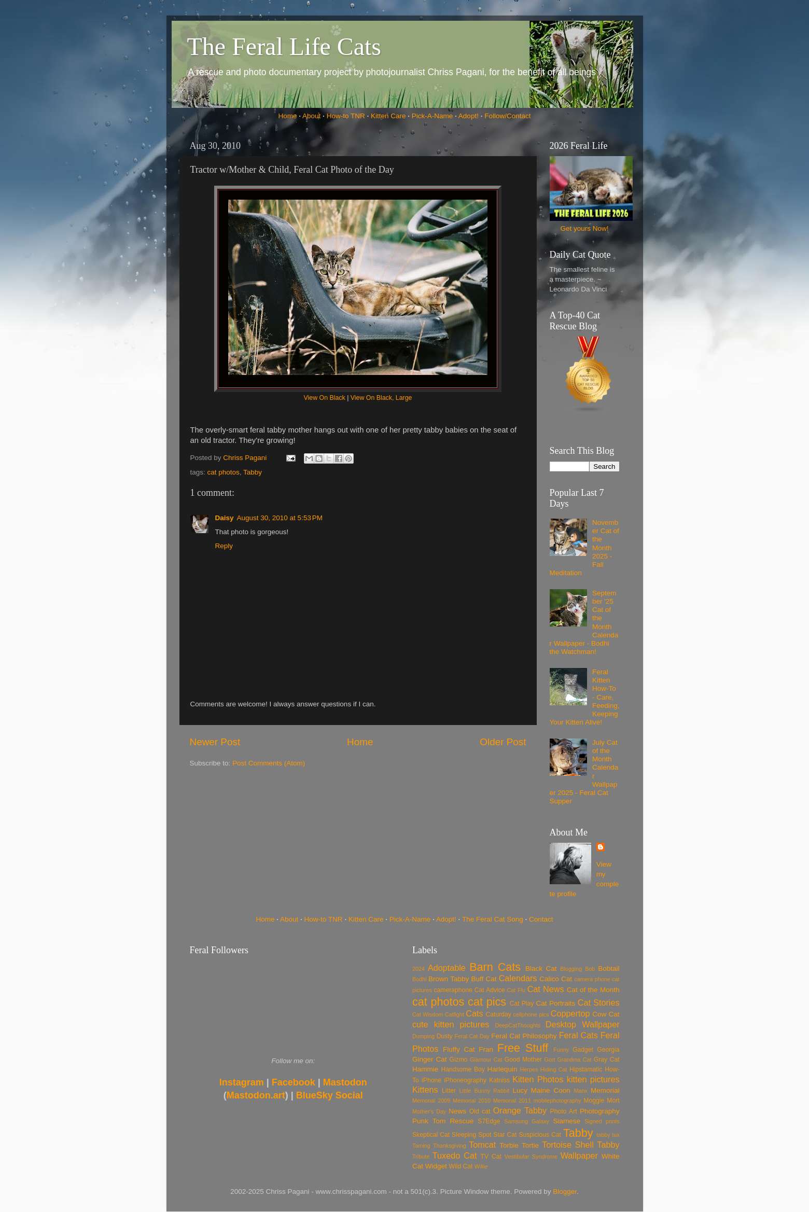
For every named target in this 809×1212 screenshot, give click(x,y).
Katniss (499, 1080)
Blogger (565, 1191)
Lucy (519, 1090)
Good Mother (523, 1059)
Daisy (224, 518)
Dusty (445, 1036)
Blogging (571, 969)
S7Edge (489, 1121)
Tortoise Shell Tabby (580, 1144)
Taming (421, 1146)
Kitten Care (388, 116)
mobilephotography (557, 1100)
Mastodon (345, 1082)
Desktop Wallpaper (583, 1024)
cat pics (487, 1001)
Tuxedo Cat (455, 1155)
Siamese (566, 1121)
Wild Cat (461, 1166)
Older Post (503, 741)
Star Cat (505, 1134)
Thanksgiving (449, 1146)
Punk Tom (428, 1121)
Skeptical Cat (431, 1134)
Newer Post (215, 741)
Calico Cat (555, 979)
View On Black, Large (381, 397)
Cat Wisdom (427, 1014)
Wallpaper (579, 1155)
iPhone (431, 1080)
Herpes (529, 1069)
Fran (486, 1049)
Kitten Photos (537, 1079)
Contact (541, 919)
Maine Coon (550, 1090)
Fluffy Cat (459, 1049)
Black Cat (541, 968)
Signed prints (601, 1121)
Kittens (425, 1089)
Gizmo (458, 1059)
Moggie (593, 1100)
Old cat (479, 1111)
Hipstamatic (585, 1069)
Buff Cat (483, 979)
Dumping (423, 1036)
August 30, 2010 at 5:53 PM (280, 518)
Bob (590, 969)
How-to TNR (346, 116)
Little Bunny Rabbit (484, 1091)
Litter (449, 1090)
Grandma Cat (574, 1059)
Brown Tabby (448, 979)
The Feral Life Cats (284, 46)
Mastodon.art (256, 1095)
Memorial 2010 (472, 1100)
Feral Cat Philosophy (523, 1036)
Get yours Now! (584, 228)
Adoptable (447, 967)
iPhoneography (465, 1080)
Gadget (583, 1049)
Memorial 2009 (431, 1100)
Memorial (605, 1090)
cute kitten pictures (450, 1024)
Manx (581, 1091)
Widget (436, 1166)
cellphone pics (531, 1014)
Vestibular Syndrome (531, 1156)
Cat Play (522, 1003)
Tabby (252, 472)
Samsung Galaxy (526, 1121)
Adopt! (468, 116)
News (457, 1111)
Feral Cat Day (471, 1036)
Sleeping (464, 1134)
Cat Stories (599, 1002)
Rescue (461, 1121)
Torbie (509, 1145)
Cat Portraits (556, 1003)
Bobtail (608, 968)
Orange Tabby (520, 1110)
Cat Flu (516, 990)
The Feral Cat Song (492, 919)
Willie (481, 1166)
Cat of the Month (593, 990)
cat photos (223, 472)
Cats (474, 1013)
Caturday (498, 1014)
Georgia (608, 1049)
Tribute (420, 1156)
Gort (549, 1059)
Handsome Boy (462, 1069)
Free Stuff (522, 1047)
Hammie (425, 1069)
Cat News (545, 989)
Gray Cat (607, 1059)
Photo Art (563, 1111)
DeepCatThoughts (517, 1025)
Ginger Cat (429, 1059)
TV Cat (491, 1156)
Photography (600, 1111)
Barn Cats (495, 966)
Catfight (454, 1014)
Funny (561, 1050)
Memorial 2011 (512, 1100)
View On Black (324, 397)
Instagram (241, 1082)
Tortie (530, 1145)
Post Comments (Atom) (268, 763)
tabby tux (607, 1135)
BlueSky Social (329, 1095)
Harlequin (502, 1069)
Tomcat (482, 1144)
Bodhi (419, 979)
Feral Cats (578, 1035)
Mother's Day (429, 1111)
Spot (484, 1134)
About (311, 116)
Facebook (293, 1082)
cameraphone (453, 990)
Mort (613, 1100)
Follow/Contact (507, 116)
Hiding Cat (553, 1069)
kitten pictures (593, 1079)
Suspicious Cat (540, 1134)
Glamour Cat (486, 1059)
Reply (224, 546)
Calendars (518, 978)
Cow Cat (605, 1014)
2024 (418, 969)
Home (287, 116)
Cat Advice (490, 990)
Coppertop (570, 1013)
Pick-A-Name (432, 116)
